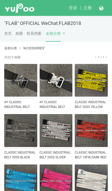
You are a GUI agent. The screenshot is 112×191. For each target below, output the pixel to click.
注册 (87, 7)
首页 (8, 33)
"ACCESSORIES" (34, 48)
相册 (19, 33)
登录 (73, 7)
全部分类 (53, 33)
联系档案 (34, 33)
